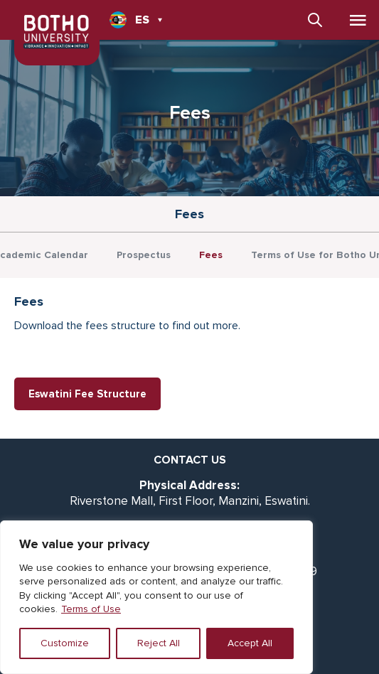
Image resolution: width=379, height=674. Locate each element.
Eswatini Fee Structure (87, 393)
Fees (211, 255)
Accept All (250, 643)
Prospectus (144, 255)
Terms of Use (91, 609)
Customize (65, 643)
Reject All (158, 643)
